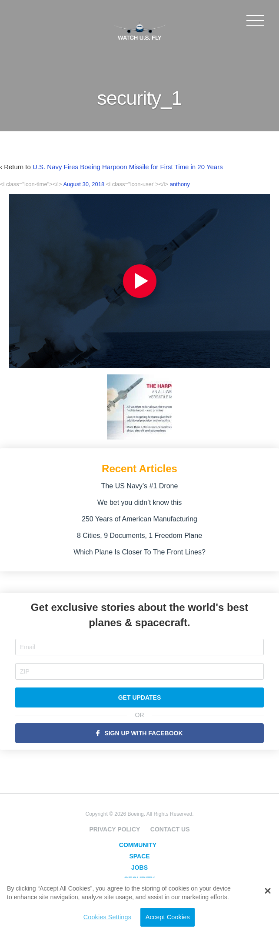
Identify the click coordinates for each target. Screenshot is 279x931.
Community (137, 844)
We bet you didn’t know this (139, 502)
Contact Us (170, 829)
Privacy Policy (114, 829)
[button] (268, 884)
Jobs (139, 867)
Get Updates (139, 697)
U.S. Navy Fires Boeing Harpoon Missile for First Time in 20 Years (128, 166)
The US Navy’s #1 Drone (139, 486)
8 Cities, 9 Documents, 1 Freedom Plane (139, 535)
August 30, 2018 (83, 184)
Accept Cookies (168, 917)
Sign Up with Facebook (143, 733)
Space (139, 856)
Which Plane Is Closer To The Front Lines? (139, 552)
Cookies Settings (107, 917)
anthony (180, 184)
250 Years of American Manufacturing (139, 519)
